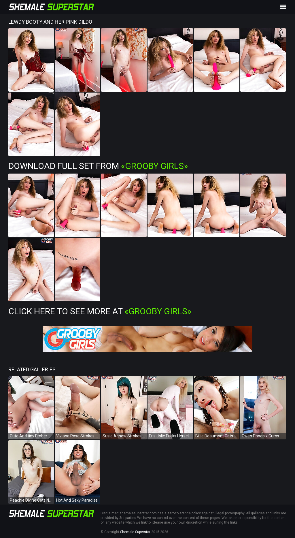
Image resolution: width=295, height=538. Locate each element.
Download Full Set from (98, 166)
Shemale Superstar (135, 532)
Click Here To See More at (99, 311)
